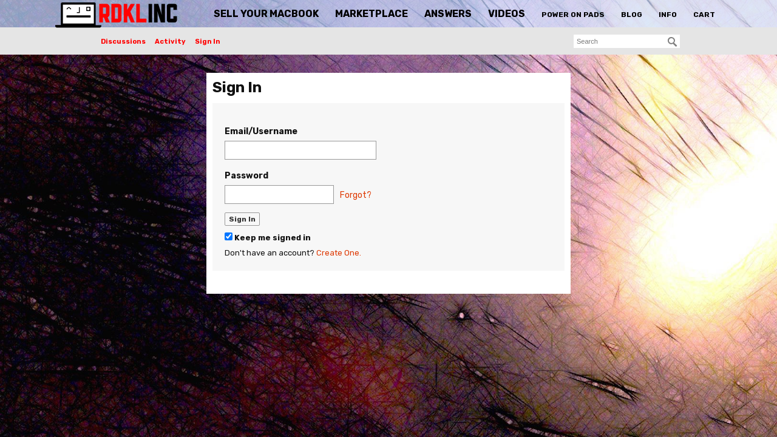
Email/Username (261, 131)
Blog (631, 14)
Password (246, 176)
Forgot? (356, 195)
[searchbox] (627, 41)
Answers (448, 13)
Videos (506, 13)
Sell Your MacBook (266, 13)
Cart (704, 14)
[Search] (672, 42)
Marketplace (371, 13)
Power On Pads (573, 14)
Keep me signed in (268, 237)
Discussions (123, 42)
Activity (170, 42)
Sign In (207, 42)
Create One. (338, 252)
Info (668, 14)
